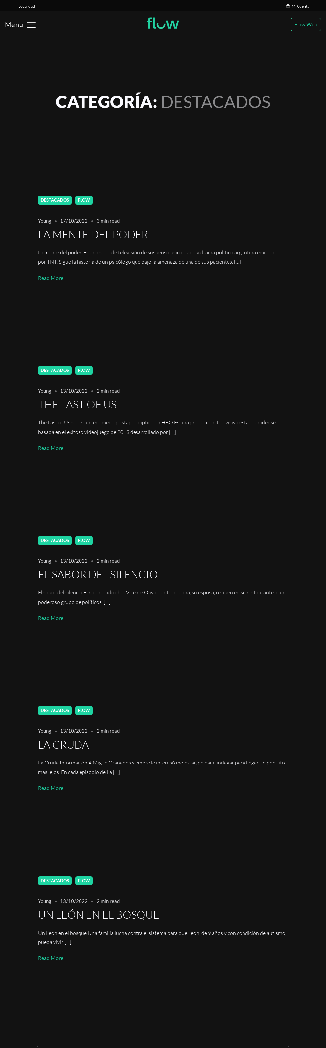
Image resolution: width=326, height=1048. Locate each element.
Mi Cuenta (297, 6)
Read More (50, 278)
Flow (84, 200)
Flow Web (305, 24)
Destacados (55, 200)
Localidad (26, 6)
